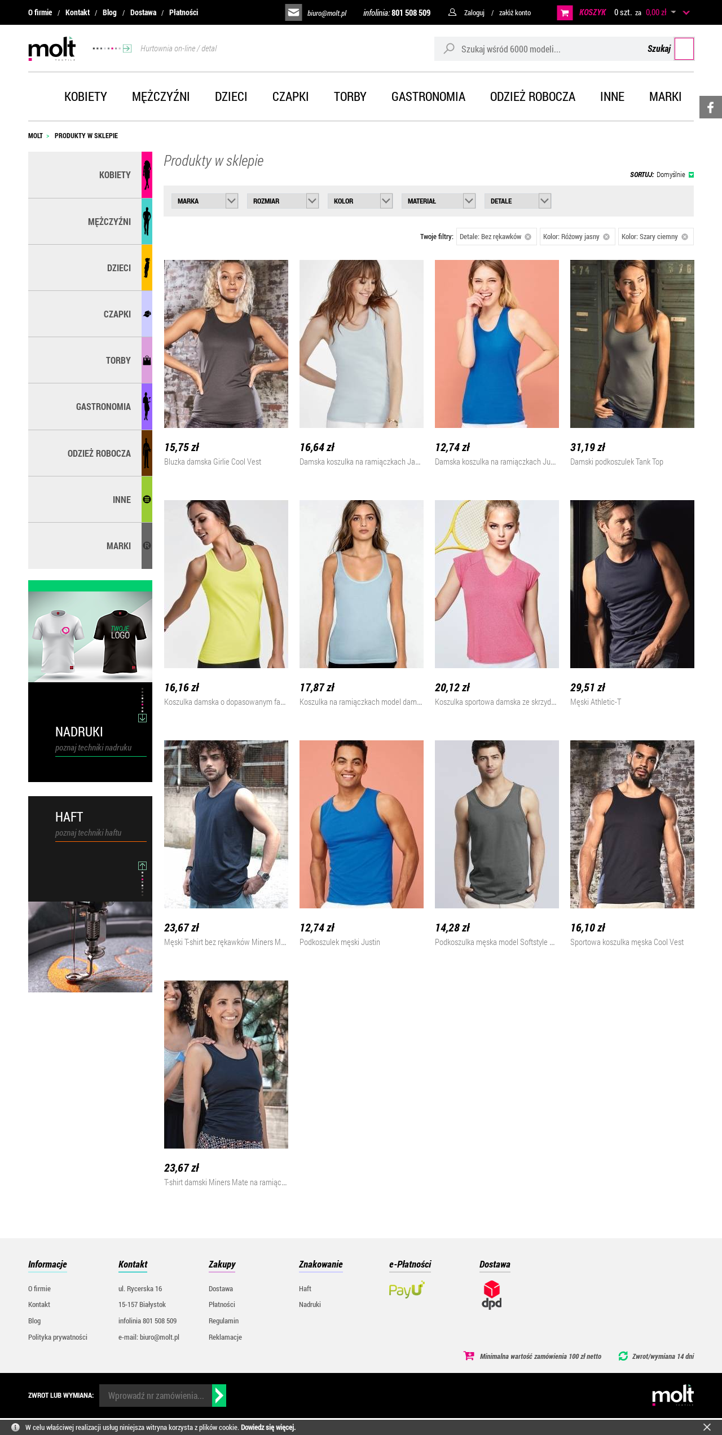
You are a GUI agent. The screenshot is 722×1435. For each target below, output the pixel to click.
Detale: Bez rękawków (495, 236)
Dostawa (143, 12)
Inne (612, 96)
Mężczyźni (161, 96)
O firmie (40, 12)
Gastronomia (428, 96)
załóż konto (515, 12)
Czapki (290, 96)
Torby (350, 96)
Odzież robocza (532, 96)
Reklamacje (225, 1337)
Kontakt (77, 12)
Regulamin (224, 1320)
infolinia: (396, 12)
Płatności (183, 12)
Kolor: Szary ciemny (655, 236)
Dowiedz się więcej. (268, 1427)
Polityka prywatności (57, 1337)
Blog (110, 12)
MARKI (119, 545)
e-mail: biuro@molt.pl (148, 1337)
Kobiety (85, 96)
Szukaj (672, 48)
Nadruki (310, 1304)
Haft (305, 1288)
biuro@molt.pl (326, 13)
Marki (665, 96)
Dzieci (231, 96)
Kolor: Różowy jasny (576, 236)
